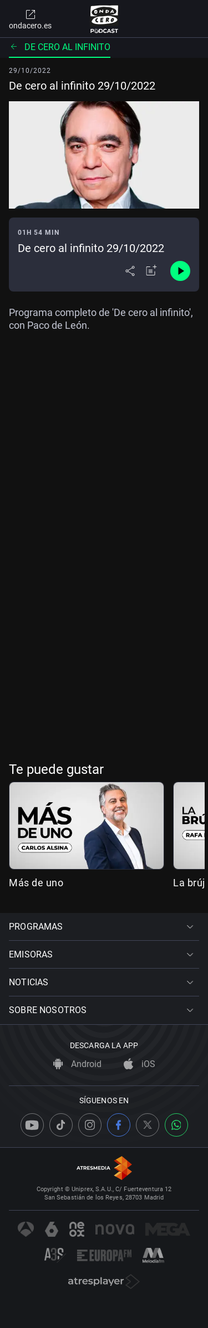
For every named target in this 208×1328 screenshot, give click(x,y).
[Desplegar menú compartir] (130, 271)
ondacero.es (30, 19)
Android (77, 1064)
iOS (139, 1064)
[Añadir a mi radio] (151, 271)
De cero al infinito (59, 47)
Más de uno (36, 882)
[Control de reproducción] (180, 271)
